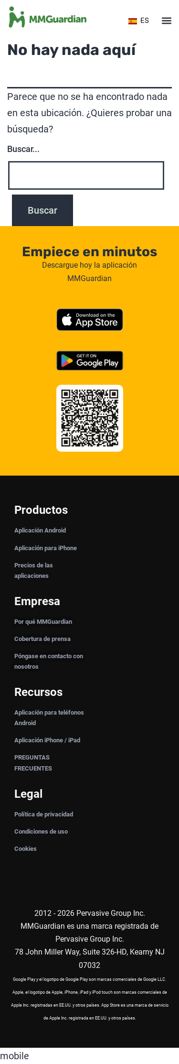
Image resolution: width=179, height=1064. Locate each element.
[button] (166, 21)
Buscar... (23, 149)
